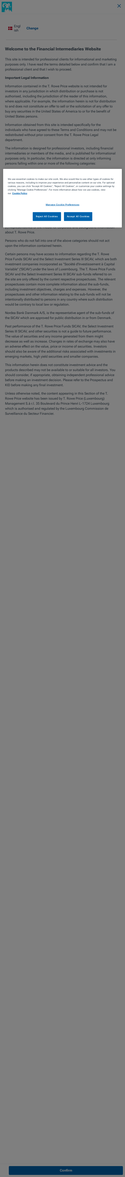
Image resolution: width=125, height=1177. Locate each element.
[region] (62, 198)
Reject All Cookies (47, 216)
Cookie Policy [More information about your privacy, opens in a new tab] (19, 193)
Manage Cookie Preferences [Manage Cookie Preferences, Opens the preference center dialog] (62, 204)
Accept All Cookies (78, 216)
